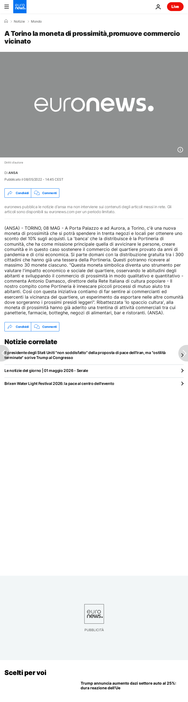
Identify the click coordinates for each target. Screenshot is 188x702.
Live (175, 6)
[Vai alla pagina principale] (20, 6)
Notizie (19, 21)
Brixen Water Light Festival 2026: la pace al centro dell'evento (59, 383)
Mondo (36, 21)
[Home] (6, 21)
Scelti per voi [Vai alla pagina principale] (25, 673)
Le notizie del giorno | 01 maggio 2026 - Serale (46, 370)
